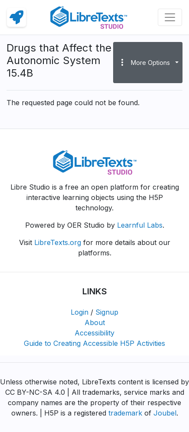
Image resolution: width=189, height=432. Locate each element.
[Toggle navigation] (170, 17)
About (95, 322)
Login (79, 312)
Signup (106, 312)
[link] (16, 17)
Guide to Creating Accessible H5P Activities (94, 343)
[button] (147, 62)
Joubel (164, 413)
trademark (125, 413)
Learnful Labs (140, 225)
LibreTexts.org (57, 242)
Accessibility (94, 333)
